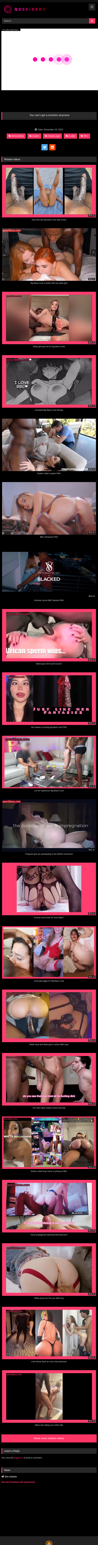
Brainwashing (16, 136)
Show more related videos (49, 1438)
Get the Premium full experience (18, 1482)
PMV (84, 136)
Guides (70, 136)
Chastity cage (52, 136)
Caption (34, 136)
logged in (18, 1458)
